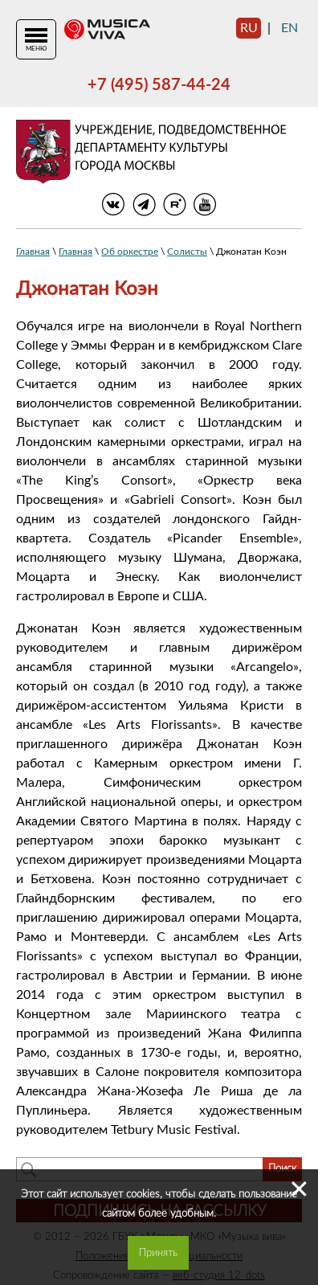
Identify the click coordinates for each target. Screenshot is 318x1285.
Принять (158, 1253)
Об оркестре (129, 251)
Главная (33, 251)
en (289, 28)
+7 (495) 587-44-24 (159, 85)
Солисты (187, 251)
